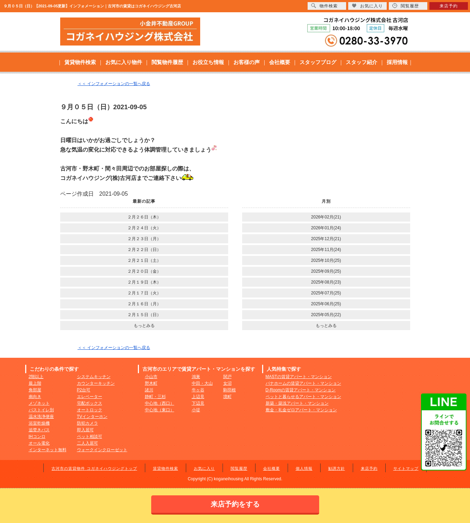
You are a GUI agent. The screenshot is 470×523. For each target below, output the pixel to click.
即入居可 (85, 429)
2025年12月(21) (326, 238)
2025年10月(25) (326, 260)
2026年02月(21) (326, 217)
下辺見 (198, 403)
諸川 (149, 390)
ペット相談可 (89, 436)
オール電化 (39, 443)
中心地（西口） (159, 403)
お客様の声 (246, 62)
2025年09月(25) (326, 271)
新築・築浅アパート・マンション (297, 403)
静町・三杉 (155, 396)
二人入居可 (87, 443)
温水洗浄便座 (41, 416)
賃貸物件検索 (80, 62)
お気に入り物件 (123, 62)
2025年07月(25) (326, 293)
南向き (35, 396)
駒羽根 (229, 390)
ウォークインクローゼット (102, 449)
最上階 (35, 383)
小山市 (151, 376)
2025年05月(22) (326, 314)
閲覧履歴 (239, 468)
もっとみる (144, 325)
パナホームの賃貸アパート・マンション (303, 383)
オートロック (89, 409)
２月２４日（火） (144, 227)
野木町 (151, 383)
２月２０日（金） (144, 271)
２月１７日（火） (144, 293)
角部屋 (35, 390)
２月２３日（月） (144, 238)
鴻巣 (196, 376)
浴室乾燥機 (39, 423)
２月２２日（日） (144, 249)
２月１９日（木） (144, 282)
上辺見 (198, 396)
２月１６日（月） (144, 303)
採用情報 (397, 62)
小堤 (196, 409)
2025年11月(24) (326, 249)
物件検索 (324, 5)
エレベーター (89, 396)
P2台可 (84, 390)
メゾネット (39, 403)
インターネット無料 (47, 449)
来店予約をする (235, 504)
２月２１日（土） (144, 260)
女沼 (227, 383)
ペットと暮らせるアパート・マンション (303, 396)
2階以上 (36, 376)
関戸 (227, 376)
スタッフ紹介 (361, 62)
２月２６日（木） (144, 217)
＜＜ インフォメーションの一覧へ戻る (114, 83)
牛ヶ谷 (198, 390)
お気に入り (204, 468)
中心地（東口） (159, 409)
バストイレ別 (41, 409)
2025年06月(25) (326, 303)
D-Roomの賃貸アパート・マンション (301, 390)
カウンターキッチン (96, 383)
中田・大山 (202, 383)
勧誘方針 (336, 468)
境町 (227, 396)
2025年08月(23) (326, 282)
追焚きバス (39, 429)
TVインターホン (92, 416)
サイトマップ (406, 468)
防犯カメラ (87, 423)
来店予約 (369, 468)
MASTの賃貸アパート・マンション (299, 376)
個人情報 (304, 468)
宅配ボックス (89, 403)
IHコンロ (37, 436)
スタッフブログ (318, 62)
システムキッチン (94, 376)
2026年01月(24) (326, 227)
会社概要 (279, 62)
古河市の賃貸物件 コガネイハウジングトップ (94, 468)
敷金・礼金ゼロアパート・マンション (301, 409)
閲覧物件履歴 (167, 62)
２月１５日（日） (144, 314)
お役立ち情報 (208, 62)
